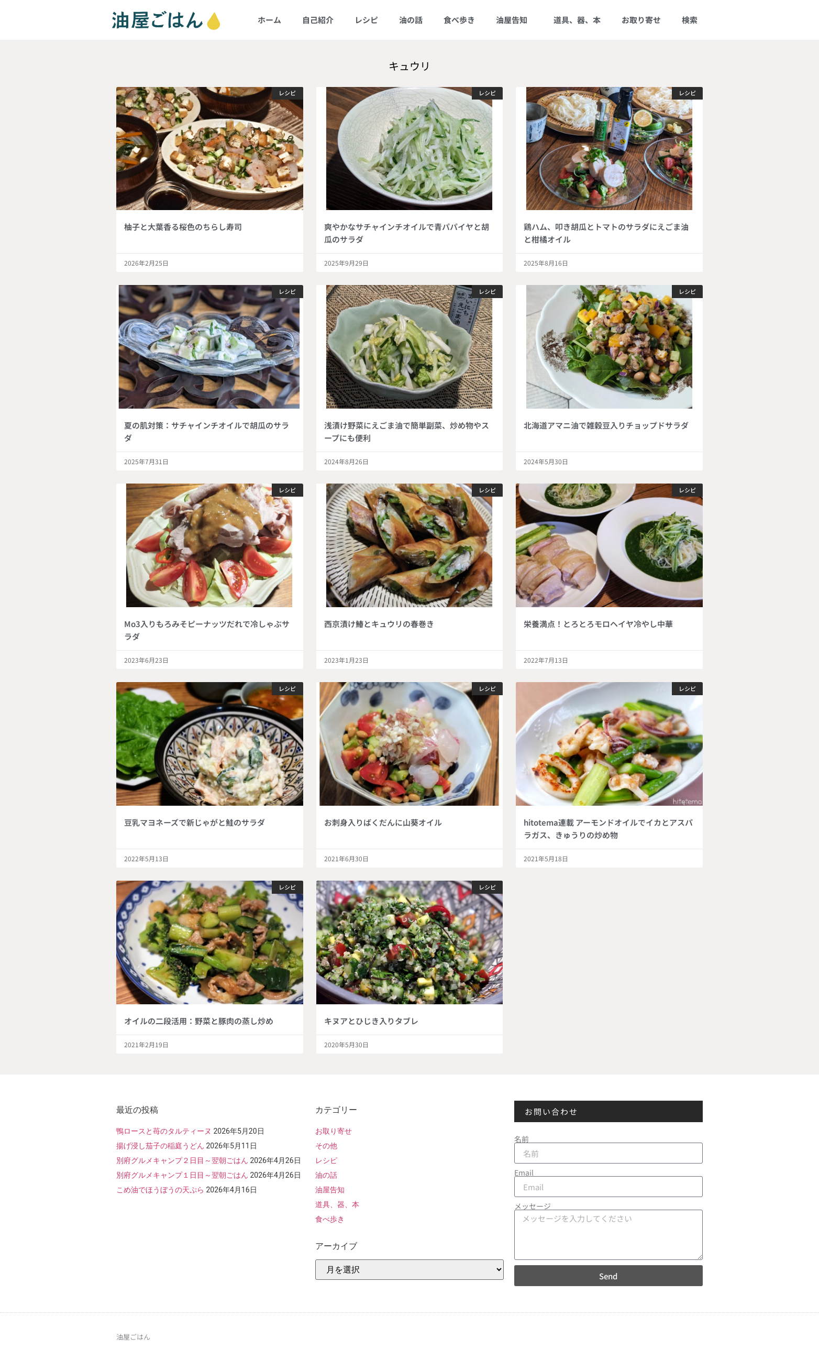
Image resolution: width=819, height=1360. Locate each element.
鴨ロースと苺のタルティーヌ (164, 1131)
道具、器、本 (577, 19)
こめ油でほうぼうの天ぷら (160, 1190)
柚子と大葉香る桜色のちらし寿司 (183, 226)
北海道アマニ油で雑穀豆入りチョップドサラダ (606, 425)
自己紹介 (318, 19)
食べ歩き (459, 19)
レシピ (366, 19)
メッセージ (532, 1206)
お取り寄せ (641, 19)
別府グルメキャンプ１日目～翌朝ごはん (182, 1175)
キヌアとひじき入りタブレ (371, 1020)
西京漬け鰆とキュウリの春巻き (379, 623)
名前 (521, 1139)
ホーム (269, 19)
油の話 (411, 19)
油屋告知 (514, 19)
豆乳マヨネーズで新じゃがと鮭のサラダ (194, 822)
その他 (326, 1146)
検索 (690, 19)
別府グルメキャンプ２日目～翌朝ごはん (182, 1160)
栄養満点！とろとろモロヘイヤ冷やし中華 (598, 623)
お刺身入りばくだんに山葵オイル (383, 822)
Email (524, 1172)
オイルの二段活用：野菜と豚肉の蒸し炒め (198, 1020)
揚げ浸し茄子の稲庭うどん (160, 1146)
